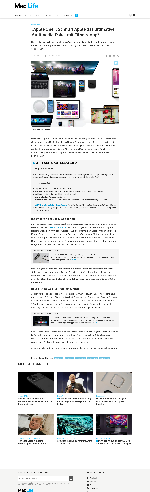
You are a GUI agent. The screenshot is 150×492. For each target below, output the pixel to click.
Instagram (92, 488)
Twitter (91, 481)
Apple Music (93, 358)
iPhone (37, 15)
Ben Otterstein (39, 56)
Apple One (59, 358)
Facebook (92, 478)
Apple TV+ (70, 358)
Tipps (59, 15)
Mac (30, 15)
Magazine (68, 15)
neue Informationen (58, 227)
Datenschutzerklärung (44, 484)
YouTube (91, 485)
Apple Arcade (105, 358)
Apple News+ (81, 358)
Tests (51, 15)
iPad (45, 15)
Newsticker (20, 15)
